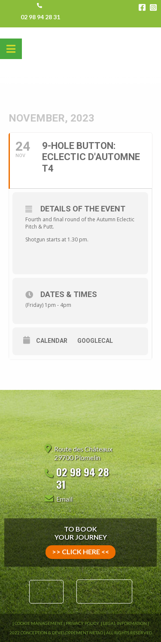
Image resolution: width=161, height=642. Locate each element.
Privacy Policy (83, 623)
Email (64, 499)
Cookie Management (39, 623)
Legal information (125, 623)
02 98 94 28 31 (40, 17)
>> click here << (80, 551)
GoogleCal (95, 340)
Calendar (51, 340)
